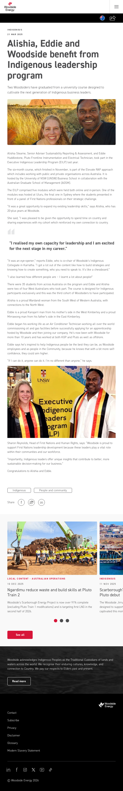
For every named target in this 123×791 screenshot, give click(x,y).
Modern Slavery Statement (23, 751)
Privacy (11, 728)
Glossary (12, 743)
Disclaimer (13, 735)
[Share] (113, 18)
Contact (11, 713)
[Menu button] (116, 6)
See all (20, 635)
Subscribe (13, 720)
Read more (19, 681)
